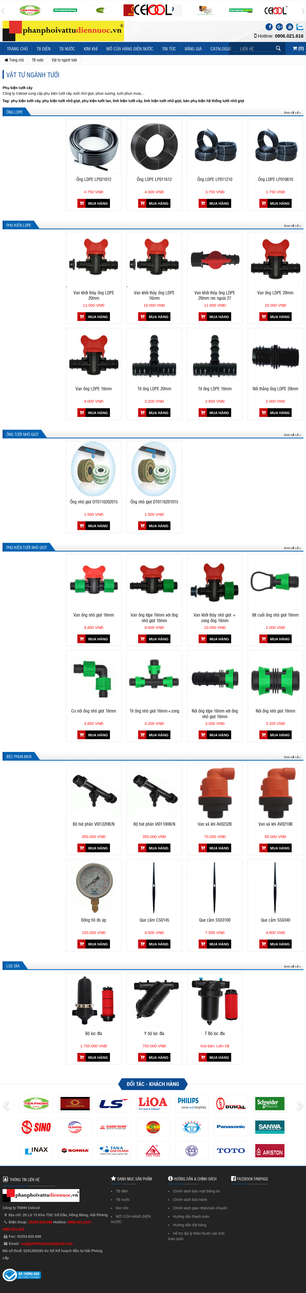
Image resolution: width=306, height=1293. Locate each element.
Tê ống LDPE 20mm (154, 388)
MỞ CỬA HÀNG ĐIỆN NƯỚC (129, 48)
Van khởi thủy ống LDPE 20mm (94, 295)
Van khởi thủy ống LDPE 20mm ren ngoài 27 (215, 295)
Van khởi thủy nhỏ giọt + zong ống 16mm (215, 617)
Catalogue (220, 48)
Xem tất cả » (292, 112)
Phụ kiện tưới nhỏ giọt (26, 547)
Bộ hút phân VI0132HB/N (94, 824)
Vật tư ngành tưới (32, 74)
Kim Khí (91, 48)
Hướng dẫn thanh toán (191, 1216)
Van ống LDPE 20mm (275, 292)
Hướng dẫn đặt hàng (189, 1225)
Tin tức (169, 48)
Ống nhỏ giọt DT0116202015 (94, 501)
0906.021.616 (289, 36)
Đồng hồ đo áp (93, 920)
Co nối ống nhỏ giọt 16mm (93, 711)
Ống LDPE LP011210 (214, 179)
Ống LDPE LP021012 (93, 179)
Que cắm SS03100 (214, 920)
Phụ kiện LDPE (18, 225)
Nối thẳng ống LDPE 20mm (275, 388)
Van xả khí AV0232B (215, 824)
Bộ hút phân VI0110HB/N (154, 824)
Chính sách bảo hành (190, 1200)
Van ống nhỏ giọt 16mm (94, 615)
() (298, 48)
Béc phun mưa (19, 756)
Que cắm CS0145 (154, 920)
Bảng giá (193, 48)
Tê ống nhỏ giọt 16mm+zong (154, 711)
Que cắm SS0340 (275, 920)
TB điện (43, 48)
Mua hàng (93, 203)
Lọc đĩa (13, 965)
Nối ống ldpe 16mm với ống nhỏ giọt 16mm (215, 713)
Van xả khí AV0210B (275, 824)
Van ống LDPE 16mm (94, 388)
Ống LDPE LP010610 (275, 179)
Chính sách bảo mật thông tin (196, 1191)
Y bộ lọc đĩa (154, 1033)
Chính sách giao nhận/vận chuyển (200, 1208)
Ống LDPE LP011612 (154, 179)
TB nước (67, 48)
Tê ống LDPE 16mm (215, 388)
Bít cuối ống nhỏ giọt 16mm (275, 615)
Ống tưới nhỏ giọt (22, 434)
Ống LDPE (14, 112)
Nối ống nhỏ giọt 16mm (275, 711)
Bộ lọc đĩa (93, 1033)
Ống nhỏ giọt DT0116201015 (154, 501)
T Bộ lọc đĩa (215, 1033)
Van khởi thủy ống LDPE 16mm (154, 295)
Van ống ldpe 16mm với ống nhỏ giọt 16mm (154, 617)
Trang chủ (17, 48)
